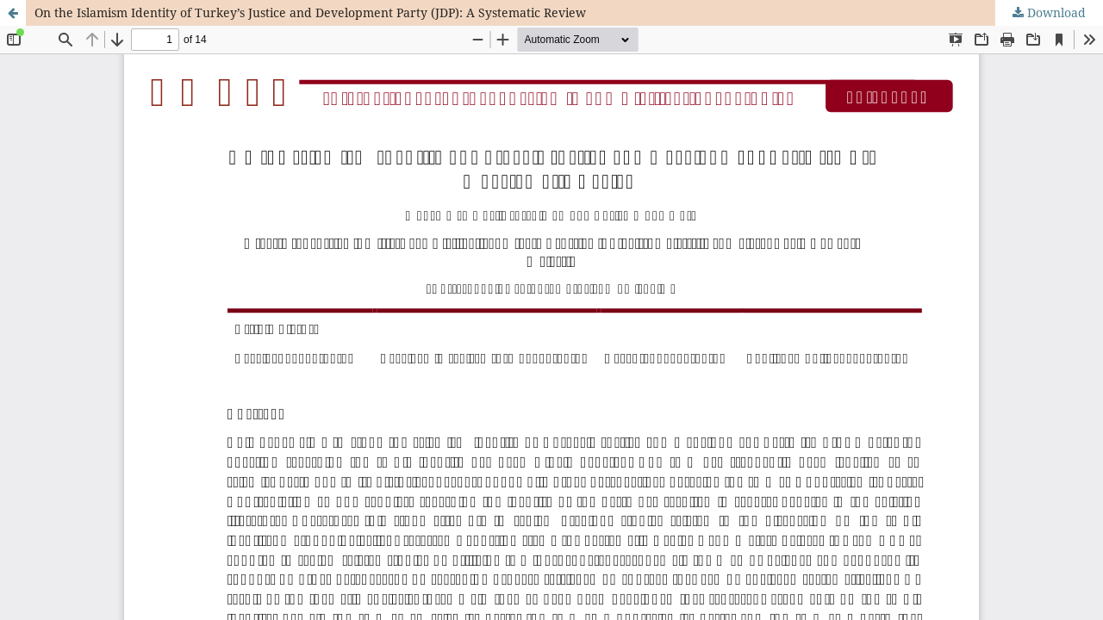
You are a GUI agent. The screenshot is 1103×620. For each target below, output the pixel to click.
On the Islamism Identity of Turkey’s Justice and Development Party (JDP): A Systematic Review (310, 12)
